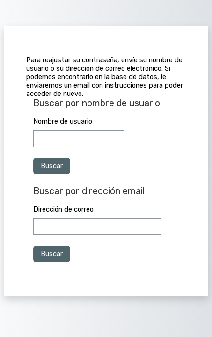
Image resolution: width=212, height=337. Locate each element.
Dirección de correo (63, 209)
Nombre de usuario (62, 121)
